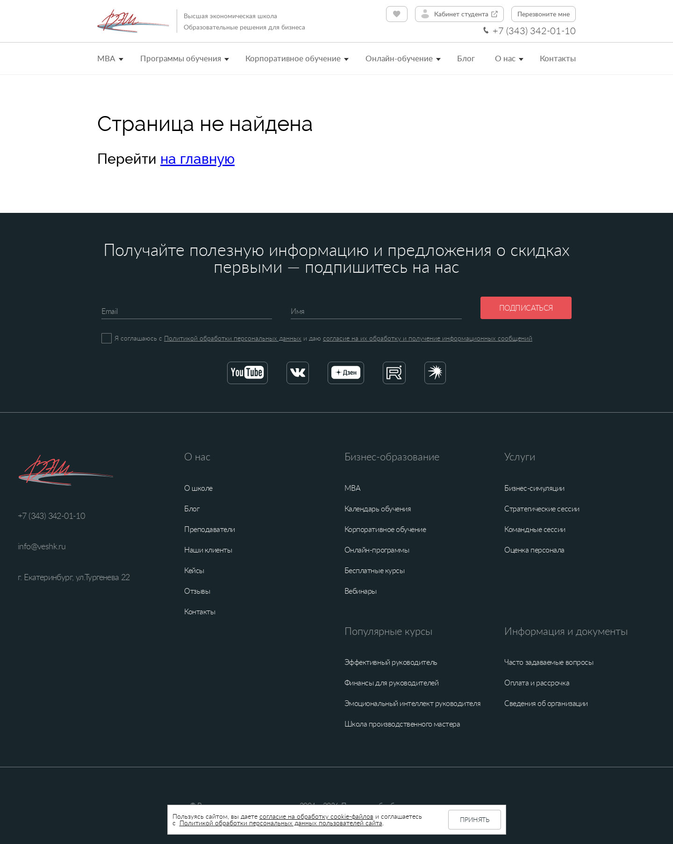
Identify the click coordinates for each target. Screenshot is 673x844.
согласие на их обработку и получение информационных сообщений (427, 338)
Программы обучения (180, 58)
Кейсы (194, 570)
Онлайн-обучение (399, 58)
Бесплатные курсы (374, 570)
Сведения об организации (545, 703)
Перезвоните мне (543, 13)
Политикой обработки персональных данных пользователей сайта (280, 822)
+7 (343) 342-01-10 (534, 30)
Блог (466, 58)
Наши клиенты (208, 550)
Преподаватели (209, 529)
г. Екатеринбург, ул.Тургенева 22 (74, 576)
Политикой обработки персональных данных (232, 338)
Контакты (558, 58)
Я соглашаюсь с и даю (323, 338)
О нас (505, 58)
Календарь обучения (377, 508)
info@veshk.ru (41, 546)
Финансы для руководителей (391, 682)
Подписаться (526, 308)
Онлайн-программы (376, 550)
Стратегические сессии (541, 508)
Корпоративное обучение (293, 58)
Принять (474, 819)
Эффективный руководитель (390, 662)
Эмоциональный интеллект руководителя (412, 703)
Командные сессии (535, 529)
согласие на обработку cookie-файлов (316, 816)
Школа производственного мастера (402, 724)
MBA (106, 58)
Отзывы (197, 591)
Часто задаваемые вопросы (548, 662)
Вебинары (360, 591)
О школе (198, 488)
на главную (197, 159)
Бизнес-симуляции (534, 488)
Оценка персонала (534, 550)
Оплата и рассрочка (536, 682)
